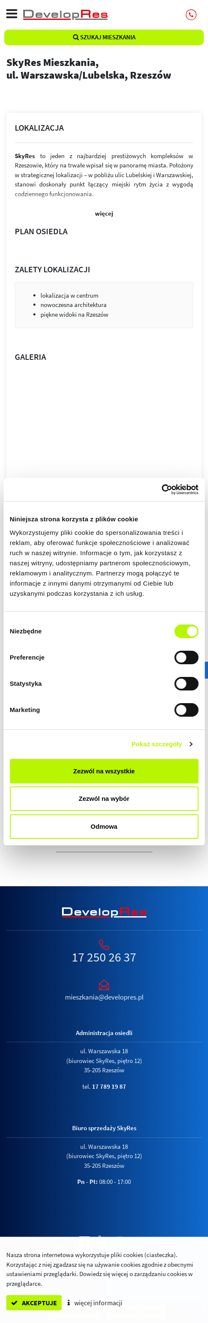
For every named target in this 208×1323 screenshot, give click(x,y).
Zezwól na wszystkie (104, 771)
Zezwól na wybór (103, 798)
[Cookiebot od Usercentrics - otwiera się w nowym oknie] (161, 489)
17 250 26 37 (104, 957)
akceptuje (34, 1302)
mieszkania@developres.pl (104, 997)
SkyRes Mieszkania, (104, 68)
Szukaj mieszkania (104, 37)
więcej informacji (95, 1302)
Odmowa (104, 826)
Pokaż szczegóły (157, 744)
